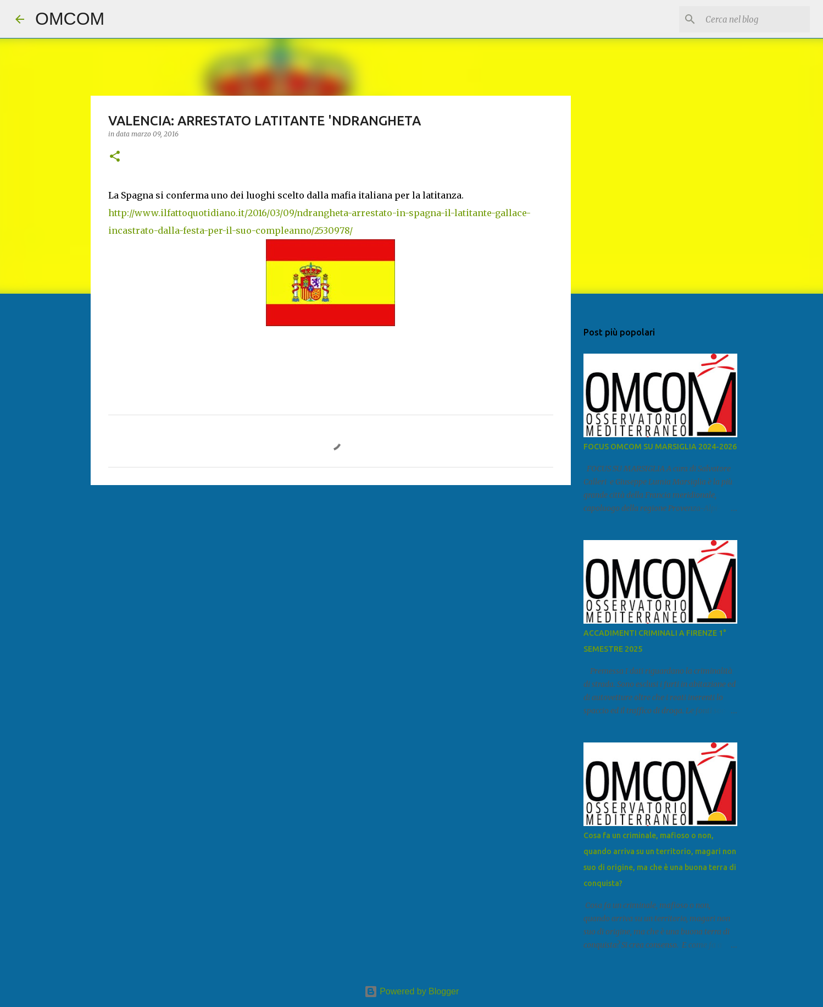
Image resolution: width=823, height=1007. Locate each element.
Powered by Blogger (411, 991)
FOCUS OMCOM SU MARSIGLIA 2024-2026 (660, 446)
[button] (114, 157)
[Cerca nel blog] (752, 19)
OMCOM (69, 19)
